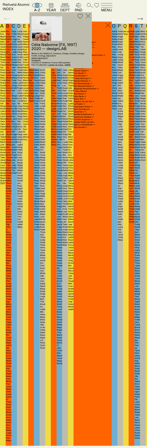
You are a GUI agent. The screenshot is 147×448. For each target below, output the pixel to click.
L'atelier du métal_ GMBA (59, 65)
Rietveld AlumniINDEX (20, 9)
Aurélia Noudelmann (84, 118)
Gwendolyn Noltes (83, 110)
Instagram (36, 60)
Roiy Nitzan (80, 97)
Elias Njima (80, 100)
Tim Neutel (80, 76)
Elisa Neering (81, 69)
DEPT (84, 9)
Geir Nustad (80, 130)
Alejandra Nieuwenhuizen (86, 92)
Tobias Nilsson (80, 94)
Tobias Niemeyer (82, 82)
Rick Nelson (80, 71)
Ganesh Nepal (81, 74)
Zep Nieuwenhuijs (83, 87)
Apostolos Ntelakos (84, 120)
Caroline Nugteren (83, 123)
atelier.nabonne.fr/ (39, 58)
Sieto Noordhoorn (82, 112)
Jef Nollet (79, 107)
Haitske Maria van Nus (84, 125)
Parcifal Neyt (81, 79)
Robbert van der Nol (84, 105)
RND (99, 9)
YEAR (67, 9)
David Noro (80, 115)
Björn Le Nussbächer (84, 128)
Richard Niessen (82, 84)
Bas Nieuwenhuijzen (84, 89)
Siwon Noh (80, 102)
